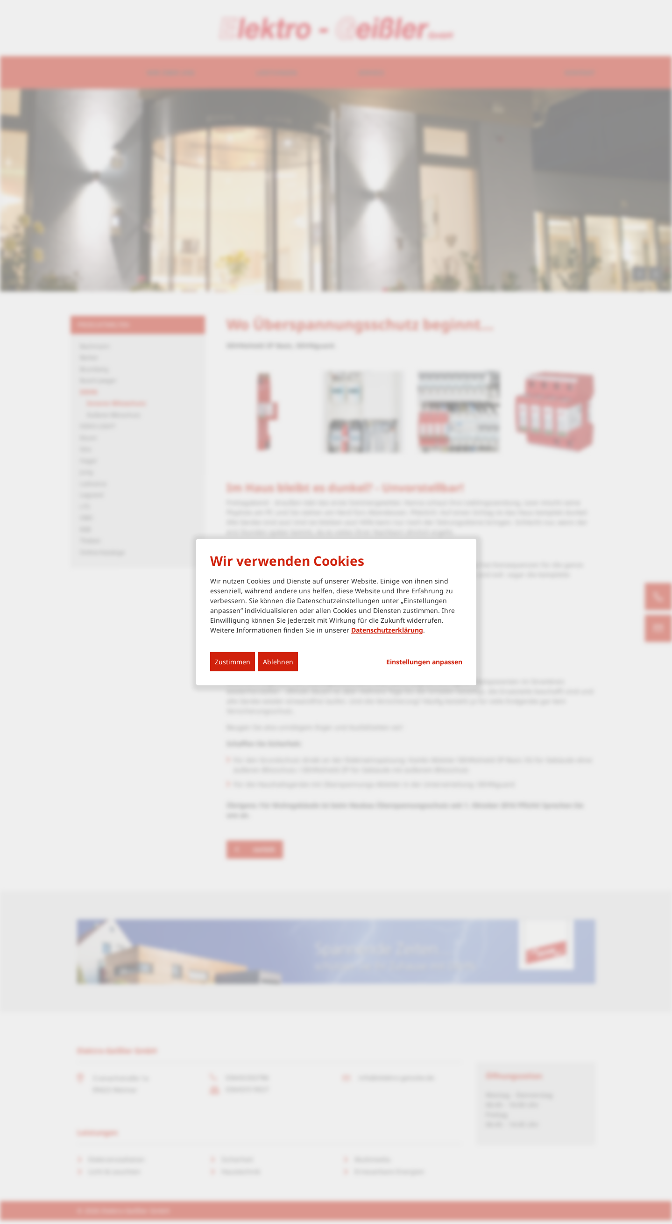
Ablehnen (278, 661)
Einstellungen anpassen (424, 661)
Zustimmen (232, 661)
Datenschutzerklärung (387, 629)
